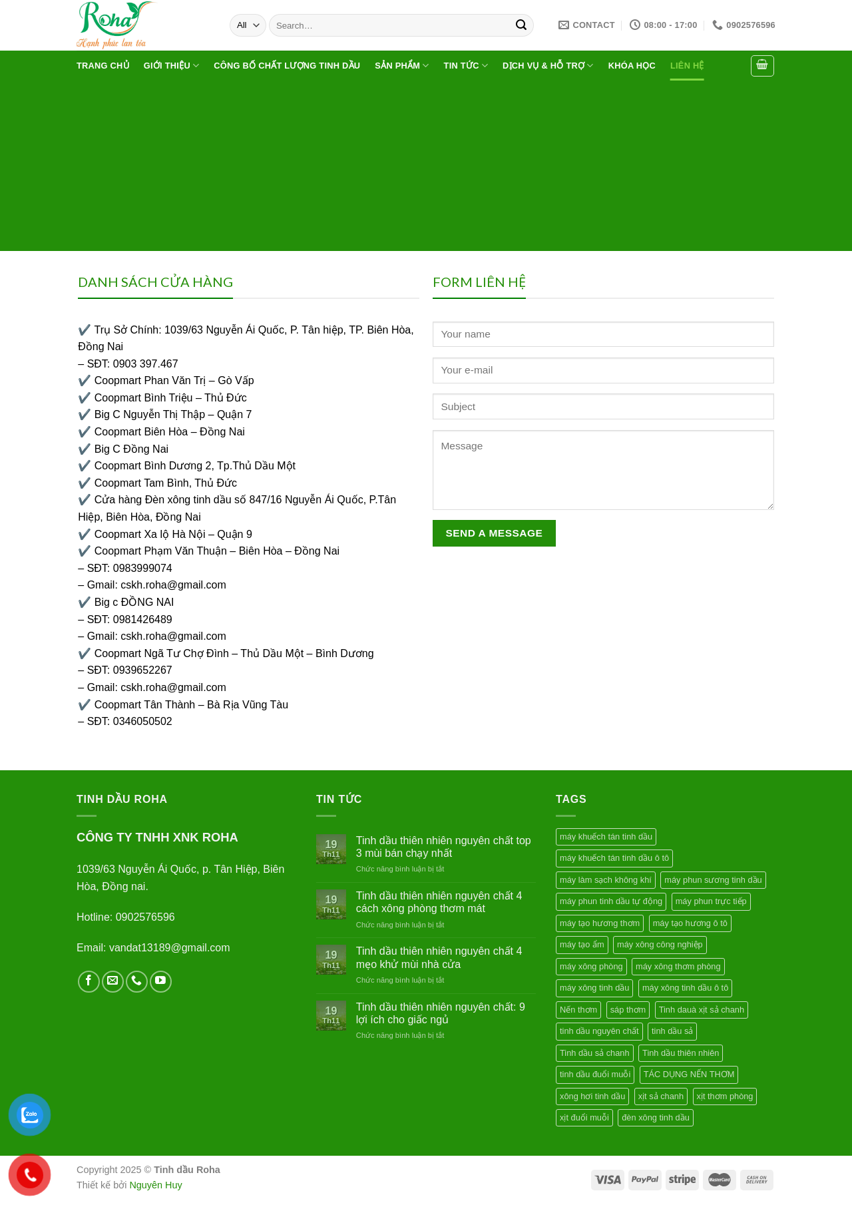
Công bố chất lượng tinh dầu (287, 66)
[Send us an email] (113, 982)
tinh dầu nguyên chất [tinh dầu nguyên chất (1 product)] (599, 1031)
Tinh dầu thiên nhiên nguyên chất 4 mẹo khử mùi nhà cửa (439, 957)
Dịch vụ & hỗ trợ (548, 65)
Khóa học (632, 66)
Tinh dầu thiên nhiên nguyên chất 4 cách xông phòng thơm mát (439, 902)
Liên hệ (687, 66)
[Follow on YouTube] (161, 982)
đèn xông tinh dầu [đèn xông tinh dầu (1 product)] (656, 1117)
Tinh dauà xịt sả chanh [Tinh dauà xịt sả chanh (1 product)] (701, 1010)
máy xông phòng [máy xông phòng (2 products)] (591, 966)
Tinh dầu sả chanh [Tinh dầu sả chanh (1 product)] (595, 1053)
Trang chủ (103, 66)
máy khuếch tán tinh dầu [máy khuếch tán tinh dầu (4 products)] (606, 837)
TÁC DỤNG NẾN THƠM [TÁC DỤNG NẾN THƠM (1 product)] (689, 1074)
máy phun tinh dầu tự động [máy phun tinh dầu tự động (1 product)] (611, 901)
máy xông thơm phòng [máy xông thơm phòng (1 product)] (678, 966)
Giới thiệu (172, 65)
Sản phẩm (402, 65)
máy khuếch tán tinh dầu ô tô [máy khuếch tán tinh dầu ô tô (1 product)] (614, 858)
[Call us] (137, 982)
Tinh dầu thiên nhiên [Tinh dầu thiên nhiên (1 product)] (680, 1053)
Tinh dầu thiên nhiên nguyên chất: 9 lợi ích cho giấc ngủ (440, 1013)
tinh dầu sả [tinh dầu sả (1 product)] (672, 1031)
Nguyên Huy (155, 1185)
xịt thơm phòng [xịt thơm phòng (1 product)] (725, 1096)
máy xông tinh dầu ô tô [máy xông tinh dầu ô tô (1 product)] (685, 988)
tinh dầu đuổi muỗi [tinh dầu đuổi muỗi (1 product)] (595, 1074)
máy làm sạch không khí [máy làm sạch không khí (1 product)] (606, 880)
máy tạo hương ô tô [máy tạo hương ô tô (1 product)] (690, 923)
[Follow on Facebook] (89, 982)
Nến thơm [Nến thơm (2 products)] (578, 1010)
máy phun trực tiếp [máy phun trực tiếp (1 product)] (711, 901)
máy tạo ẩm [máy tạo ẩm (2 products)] (582, 944)
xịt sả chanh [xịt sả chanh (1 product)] (661, 1096)
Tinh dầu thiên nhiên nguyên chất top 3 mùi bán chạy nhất (443, 847)
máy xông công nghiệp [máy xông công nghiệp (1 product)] (660, 944)
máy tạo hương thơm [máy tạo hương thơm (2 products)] (600, 923)
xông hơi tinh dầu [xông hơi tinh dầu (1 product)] (592, 1096)
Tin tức (466, 65)
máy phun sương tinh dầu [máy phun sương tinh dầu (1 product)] (712, 880)
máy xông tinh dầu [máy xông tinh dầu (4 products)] (594, 988)
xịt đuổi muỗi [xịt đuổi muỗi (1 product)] (584, 1117)
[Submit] (521, 25)
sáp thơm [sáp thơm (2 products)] (628, 1010)
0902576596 (145, 917)
